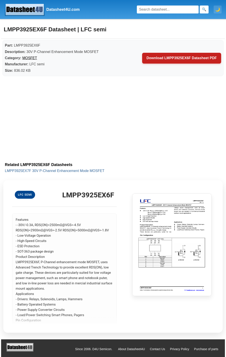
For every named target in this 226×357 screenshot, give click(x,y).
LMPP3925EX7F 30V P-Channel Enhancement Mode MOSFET (54, 171)
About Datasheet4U (131, 349)
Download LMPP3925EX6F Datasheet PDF (182, 58)
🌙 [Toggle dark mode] (217, 9)
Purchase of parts (206, 349)
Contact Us (157, 349)
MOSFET (29, 58)
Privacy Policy (179, 349)
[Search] (168, 9)
